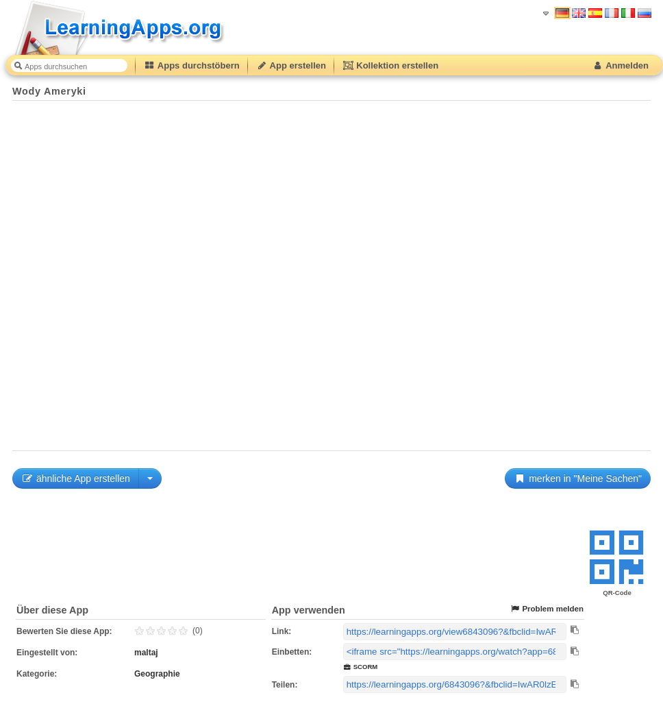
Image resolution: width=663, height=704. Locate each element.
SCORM (360, 666)
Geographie (157, 674)
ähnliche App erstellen (75, 478)
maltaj (146, 652)
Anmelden (620, 65)
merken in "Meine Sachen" (578, 478)
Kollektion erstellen (390, 65)
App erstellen (291, 65)
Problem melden (547, 609)
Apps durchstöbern (192, 65)
